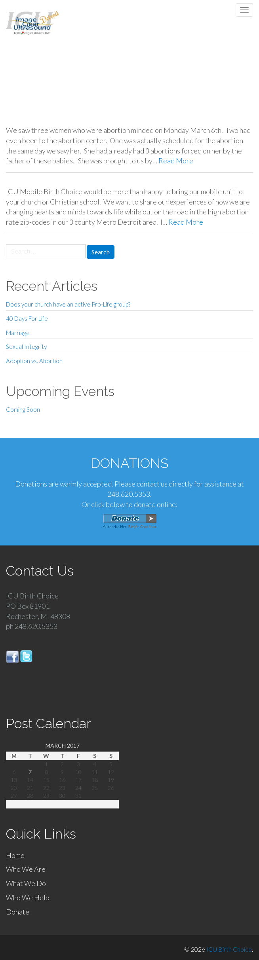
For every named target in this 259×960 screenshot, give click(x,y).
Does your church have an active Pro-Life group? (68, 304)
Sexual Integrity (26, 346)
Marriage (18, 332)
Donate (17, 911)
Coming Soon (23, 409)
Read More (175, 160)
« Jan (30, 804)
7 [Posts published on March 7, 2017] (30, 772)
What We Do (26, 883)
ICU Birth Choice (229, 949)
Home (15, 855)
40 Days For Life (27, 318)
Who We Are (26, 869)
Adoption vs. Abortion (34, 360)
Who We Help (28, 897)
